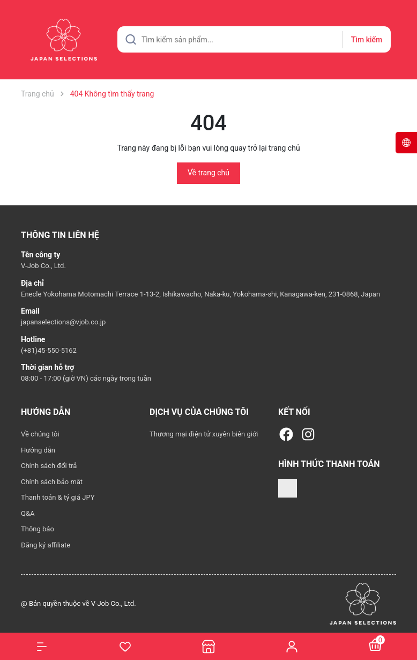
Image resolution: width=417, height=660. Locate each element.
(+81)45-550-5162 (49, 350)
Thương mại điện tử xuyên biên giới (204, 434)
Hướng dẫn (38, 450)
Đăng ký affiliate (45, 545)
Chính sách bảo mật (52, 482)
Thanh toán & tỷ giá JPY (57, 497)
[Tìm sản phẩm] (254, 39)
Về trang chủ (208, 172)
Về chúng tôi (40, 434)
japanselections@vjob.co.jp (63, 322)
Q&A (28, 513)
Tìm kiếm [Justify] (366, 39)
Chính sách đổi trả (49, 466)
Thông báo (37, 529)
